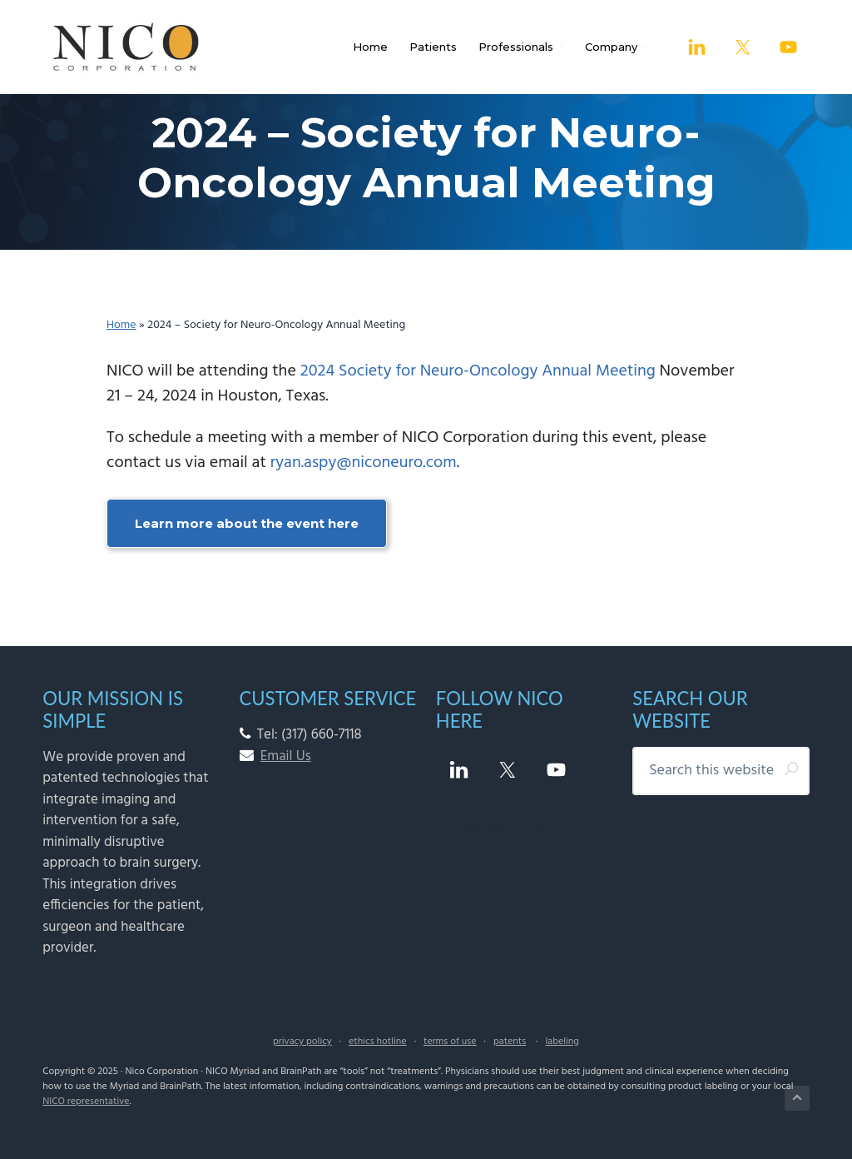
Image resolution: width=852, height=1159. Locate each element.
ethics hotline (377, 1041)
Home (121, 325)
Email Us (285, 756)
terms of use (450, 1041)
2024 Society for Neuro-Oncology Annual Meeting (478, 371)
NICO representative (85, 1101)
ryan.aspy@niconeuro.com (363, 463)
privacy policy (302, 1041)
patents (509, 1041)
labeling (561, 1041)
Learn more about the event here (247, 523)
